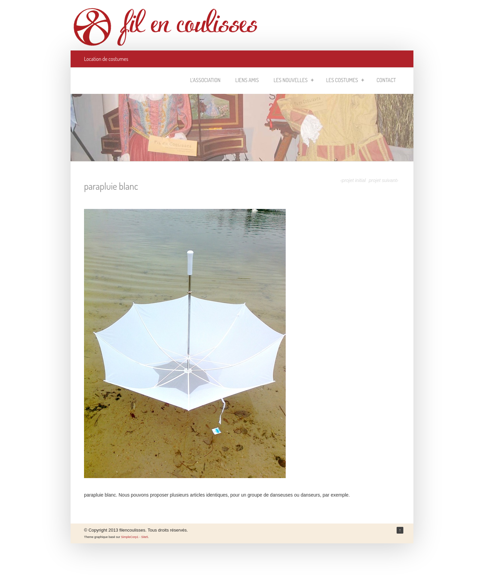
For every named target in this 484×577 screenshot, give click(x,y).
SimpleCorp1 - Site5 (134, 537)
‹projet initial (353, 180)
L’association (205, 80)
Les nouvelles (294, 80)
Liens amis (247, 80)
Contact (386, 80)
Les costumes (345, 80)
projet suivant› (383, 180)
